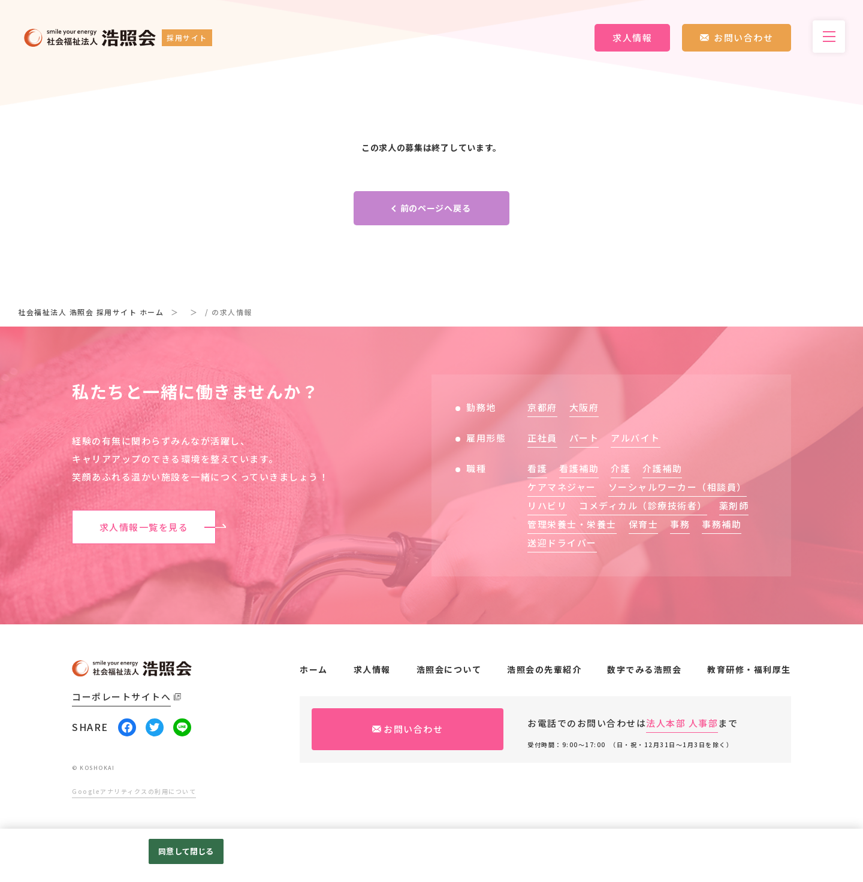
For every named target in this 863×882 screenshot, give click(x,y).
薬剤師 (734, 505)
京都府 (542, 407)
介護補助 (662, 468)
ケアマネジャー (561, 487)
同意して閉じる (185, 851)
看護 (537, 468)
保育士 (644, 524)
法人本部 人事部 (682, 723)
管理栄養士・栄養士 (572, 524)
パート (584, 437)
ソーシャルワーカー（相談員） (677, 487)
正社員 (542, 437)
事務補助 (721, 524)
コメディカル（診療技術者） (643, 505)
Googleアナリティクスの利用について (134, 791)
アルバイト (635, 437)
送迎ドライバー (562, 542)
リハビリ (547, 505)
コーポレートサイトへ (121, 696)
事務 (680, 524)
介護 (620, 468)
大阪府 (584, 407)
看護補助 (579, 468)
